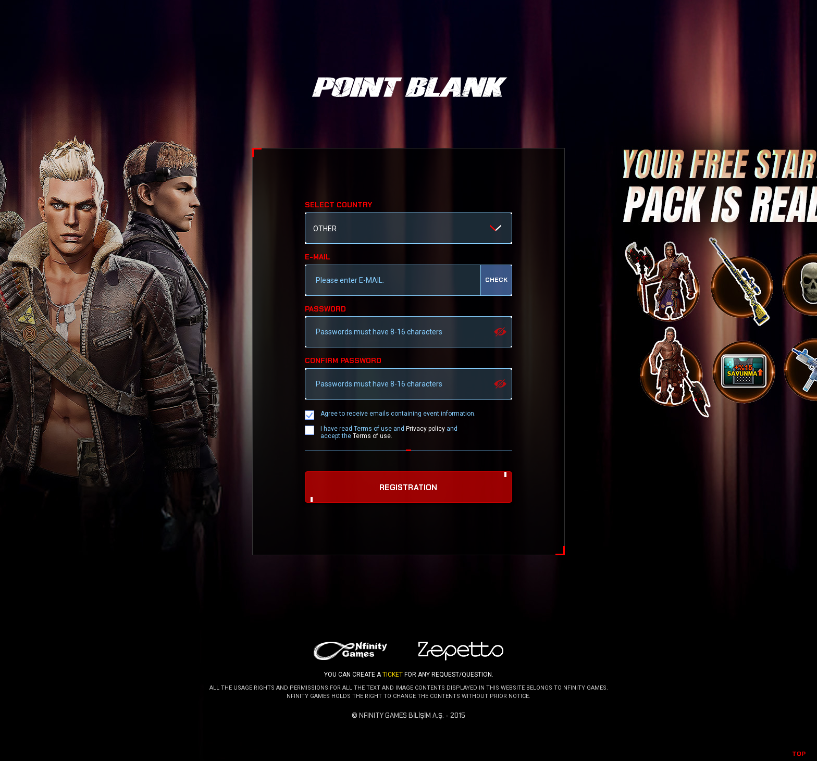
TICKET (392, 674)
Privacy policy (425, 428)
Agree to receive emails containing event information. (398, 413)
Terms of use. (372, 436)
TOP (799, 754)
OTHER (325, 228)
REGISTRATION (408, 487)
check (496, 280)
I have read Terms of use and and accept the (388, 432)
